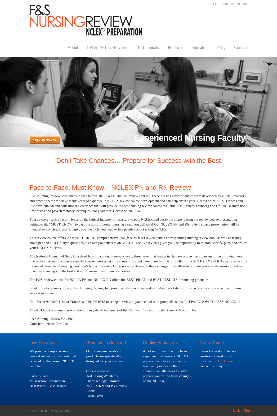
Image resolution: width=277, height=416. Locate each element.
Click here (225, 361)
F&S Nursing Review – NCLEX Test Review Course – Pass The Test (86, 18)
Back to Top (241, 410)
